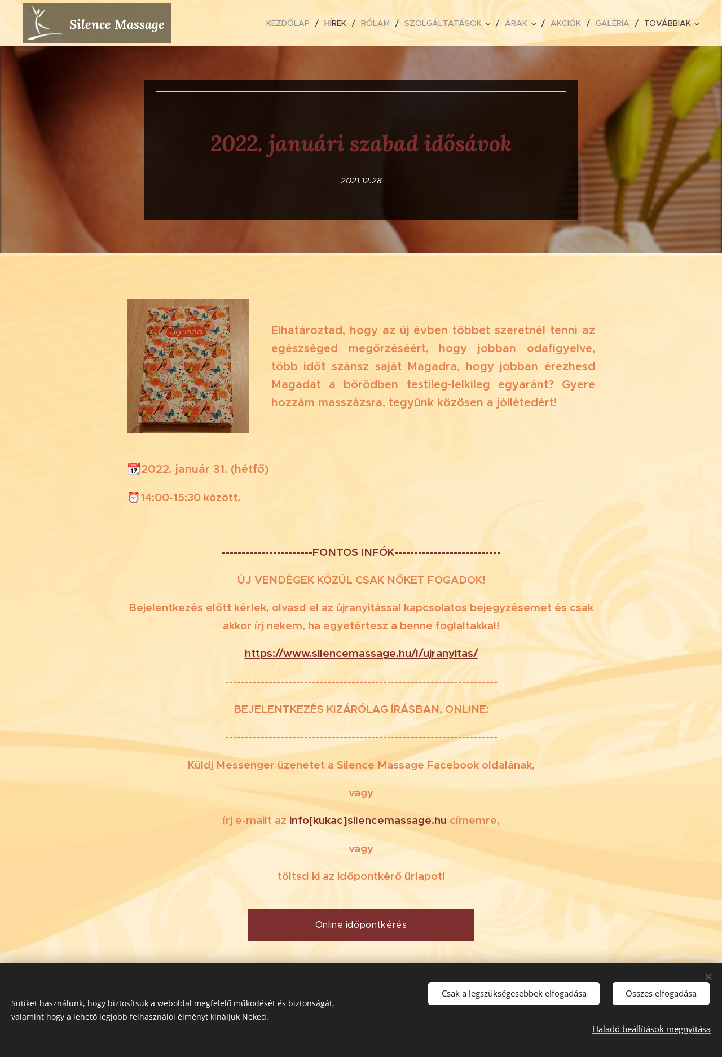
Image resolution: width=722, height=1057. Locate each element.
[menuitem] (291, 23)
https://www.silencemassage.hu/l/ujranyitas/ (361, 653)
